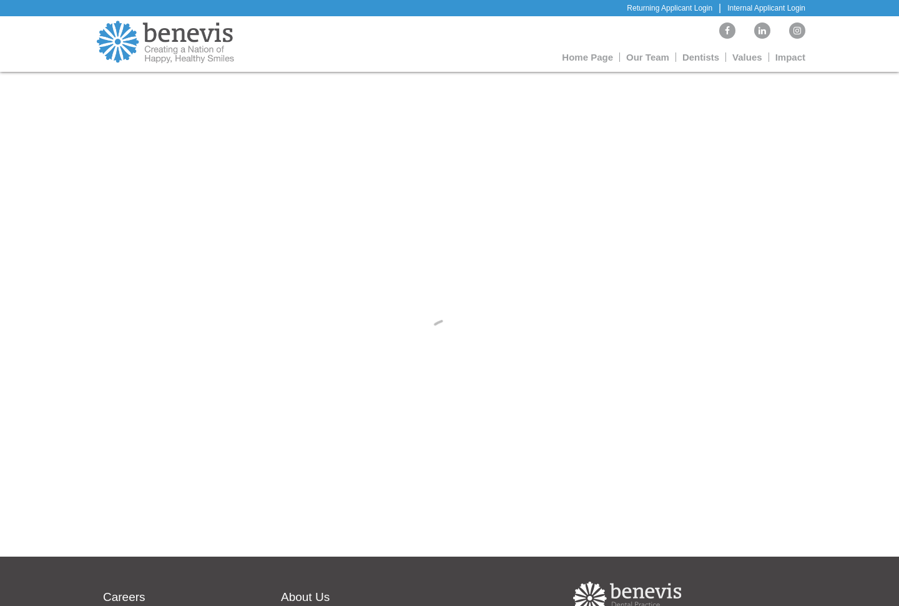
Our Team (647, 57)
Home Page (587, 57)
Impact (790, 57)
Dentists (700, 57)
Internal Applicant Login (766, 8)
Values (747, 57)
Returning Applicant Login (669, 8)
